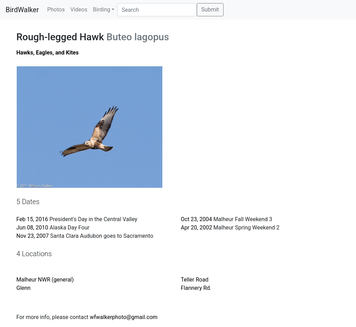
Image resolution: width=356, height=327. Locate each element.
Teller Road (195, 279)
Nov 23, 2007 (32, 236)
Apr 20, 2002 (196, 227)
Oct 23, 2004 (196, 219)
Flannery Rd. (196, 288)
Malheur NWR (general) (45, 279)
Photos (56, 9)
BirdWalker (22, 10)
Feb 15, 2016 (32, 219)
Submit (210, 9)
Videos (78, 9)
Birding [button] (101, 9)
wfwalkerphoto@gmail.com (123, 317)
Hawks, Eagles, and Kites (47, 52)
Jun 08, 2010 (32, 227)
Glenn (23, 288)
